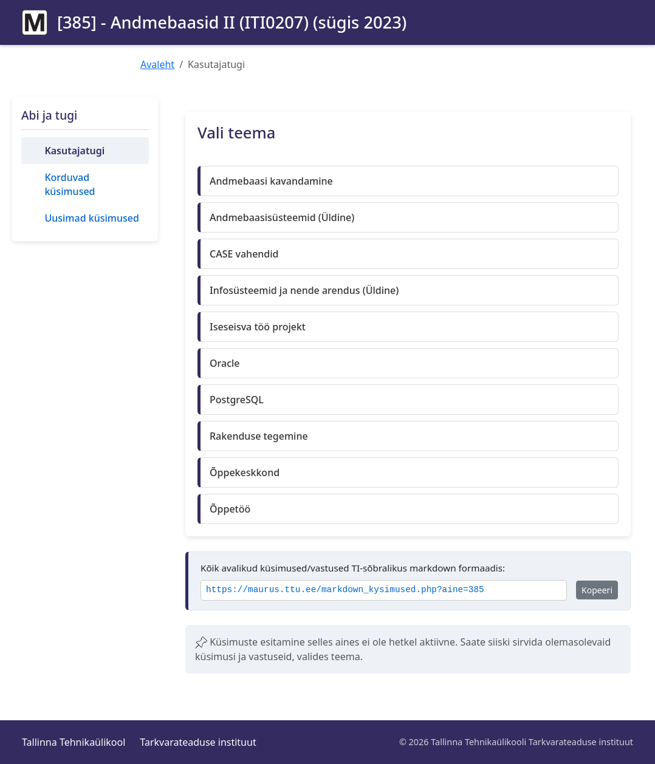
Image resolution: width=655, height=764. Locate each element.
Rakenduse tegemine (259, 436)
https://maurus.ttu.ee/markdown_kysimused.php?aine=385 (345, 590)
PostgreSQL (237, 399)
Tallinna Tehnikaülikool (73, 742)
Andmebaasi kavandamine (271, 181)
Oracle (225, 363)
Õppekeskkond (244, 472)
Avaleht (157, 64)
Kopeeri (596, 590)
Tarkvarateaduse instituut (198, 742)
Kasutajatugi (74, 150)
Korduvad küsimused (69, 184)
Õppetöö (230, 509)
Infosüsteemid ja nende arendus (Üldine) (304, 290)
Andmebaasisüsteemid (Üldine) (282, 217)
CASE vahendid (244, 254)
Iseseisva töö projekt (258, 326)
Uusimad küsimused (91, 218)
